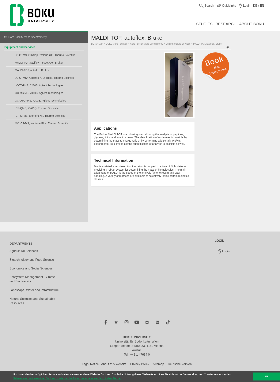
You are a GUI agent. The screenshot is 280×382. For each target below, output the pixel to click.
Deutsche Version (180, 364)
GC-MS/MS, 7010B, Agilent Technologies (39, 93)
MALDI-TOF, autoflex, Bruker (32, 70)
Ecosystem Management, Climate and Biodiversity (32, 279)
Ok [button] (266, 376)
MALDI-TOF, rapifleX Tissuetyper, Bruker (39, 62)
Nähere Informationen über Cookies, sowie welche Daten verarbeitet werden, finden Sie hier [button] (67, 378)
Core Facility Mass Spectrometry (27, 37)
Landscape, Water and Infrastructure (34, 290)
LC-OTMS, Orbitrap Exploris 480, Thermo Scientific (45, 55)
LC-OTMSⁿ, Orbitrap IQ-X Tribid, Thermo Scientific (44, 77)
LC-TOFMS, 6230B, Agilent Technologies (39, 85)
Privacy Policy (139, 364)
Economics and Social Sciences (31, 268)
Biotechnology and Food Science (31, 259)
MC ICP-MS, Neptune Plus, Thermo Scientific (41, 123)
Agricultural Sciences (23, 251)
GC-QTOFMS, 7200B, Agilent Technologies (40, 100)
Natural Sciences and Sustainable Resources (32, 301)
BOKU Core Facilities (116, 44)
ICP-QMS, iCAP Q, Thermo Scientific (37, 108)
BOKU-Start (97, 44)
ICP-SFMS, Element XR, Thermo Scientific (40, 115)
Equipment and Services (19, 47)
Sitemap (158, 364)
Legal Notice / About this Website (104, 364)
